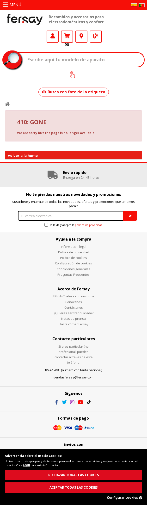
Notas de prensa (73, 318)
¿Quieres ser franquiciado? (73, 313)
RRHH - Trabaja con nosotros (73, 296)
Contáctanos (73, 307)
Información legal (73, 246)
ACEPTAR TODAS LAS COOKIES (73, 487)
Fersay (25, 19)
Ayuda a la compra (73, 239)
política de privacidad (89, 225)
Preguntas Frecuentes (73, 274)
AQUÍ (26, 465)
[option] (73, 175)
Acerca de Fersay (73, 289)
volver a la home (23, 155)
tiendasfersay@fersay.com (73, 377)
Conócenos (73, 302)
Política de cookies (73, 258)
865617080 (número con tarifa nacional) (73, 370)
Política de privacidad (73, 252)
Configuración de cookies (73, 263)
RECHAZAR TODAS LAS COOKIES (73, 475)
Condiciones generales (73, 269)
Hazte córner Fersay (73, 324)
